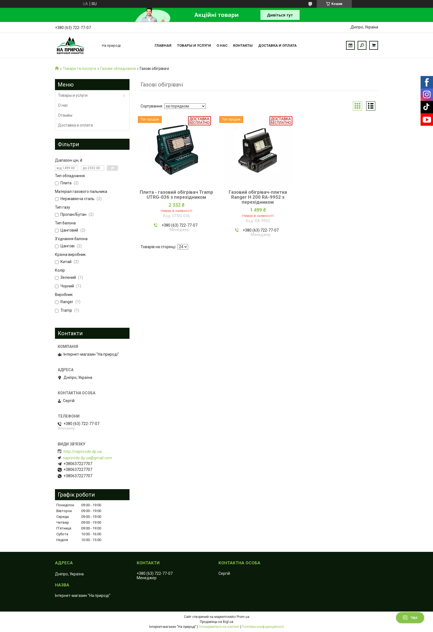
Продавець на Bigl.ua (216, 622)
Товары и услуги (194, 45)
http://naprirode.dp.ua (83, 451)
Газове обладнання (118, 68)
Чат (410, 617)
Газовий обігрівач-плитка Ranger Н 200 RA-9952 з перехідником (258, 197)
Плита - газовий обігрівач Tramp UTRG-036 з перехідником (176, 195)
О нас (222, 45)
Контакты (243, 45)
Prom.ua (243, 617)
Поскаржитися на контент (219, 627)
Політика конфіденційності (263, 627)
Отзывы (65, 115)
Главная (163, 45)
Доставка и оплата (277, 45)
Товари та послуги (79, 68)
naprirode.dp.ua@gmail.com (87, 458)
